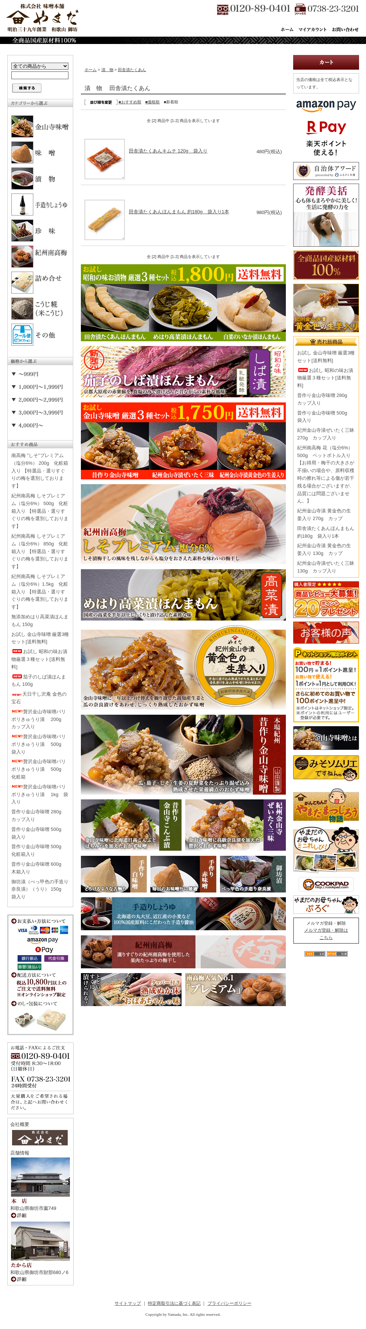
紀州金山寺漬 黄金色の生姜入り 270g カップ (324, 514)
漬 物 (107, 69)
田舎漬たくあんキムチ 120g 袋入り (168, 151)
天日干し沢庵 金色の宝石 (39, 697)
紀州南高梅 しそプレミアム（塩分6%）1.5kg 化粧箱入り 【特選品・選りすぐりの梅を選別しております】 (39, 592)
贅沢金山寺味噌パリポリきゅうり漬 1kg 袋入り (39, 794)
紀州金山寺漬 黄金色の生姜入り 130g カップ (324, 549)
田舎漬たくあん (132, 69)
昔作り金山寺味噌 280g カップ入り (38, 815)
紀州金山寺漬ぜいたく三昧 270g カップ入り (325, 434)
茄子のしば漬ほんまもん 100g (38, 680)
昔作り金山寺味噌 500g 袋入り (38, 833)
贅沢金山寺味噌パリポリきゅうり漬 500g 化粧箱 (38, 769)
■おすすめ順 (130, 102)
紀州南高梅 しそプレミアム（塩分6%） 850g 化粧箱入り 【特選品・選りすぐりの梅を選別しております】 (39, 551)
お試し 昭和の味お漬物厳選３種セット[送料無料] (39, 659)
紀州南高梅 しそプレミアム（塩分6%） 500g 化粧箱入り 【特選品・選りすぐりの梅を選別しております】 (39, 511)
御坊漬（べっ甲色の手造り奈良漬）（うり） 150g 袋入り (39, 889)
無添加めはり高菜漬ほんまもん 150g (39, 620)
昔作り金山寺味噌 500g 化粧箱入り (38, 850)
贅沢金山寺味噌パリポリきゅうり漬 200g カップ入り (38, 719)
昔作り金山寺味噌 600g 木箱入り (38, 868)
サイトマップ (128, 1303)
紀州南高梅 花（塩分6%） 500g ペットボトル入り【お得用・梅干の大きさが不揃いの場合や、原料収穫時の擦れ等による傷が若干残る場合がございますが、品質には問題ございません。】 (325, 474)
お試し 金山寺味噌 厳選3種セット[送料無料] (40, 638)
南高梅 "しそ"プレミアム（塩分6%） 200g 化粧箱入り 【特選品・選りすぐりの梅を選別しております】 (39, 471)
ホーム (91, 69)
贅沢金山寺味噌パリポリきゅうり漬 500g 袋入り (38, 744)
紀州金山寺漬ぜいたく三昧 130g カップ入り (325, 567)
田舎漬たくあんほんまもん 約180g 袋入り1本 (179, 211)
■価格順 (152, 102)
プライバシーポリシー (229, 1303)
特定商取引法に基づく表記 (174, 1303)
